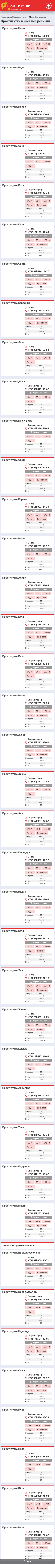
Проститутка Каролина (16, 302)
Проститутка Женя (13, 734)
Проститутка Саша (13, 1370)
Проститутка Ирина (14, 106)
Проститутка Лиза (13, 342)
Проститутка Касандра (16, 852)
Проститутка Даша (13, 381)
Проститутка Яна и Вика (17, 420)
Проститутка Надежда (15, 1331)
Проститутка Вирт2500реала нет (21, 1252)
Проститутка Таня (13, 1127)
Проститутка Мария (14, 1205)
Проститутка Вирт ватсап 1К (19, 1291)
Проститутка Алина (14, 577)
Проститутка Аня (12, 813)
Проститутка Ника (13, 1527)
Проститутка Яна (12, 970)
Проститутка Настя (13, 28)
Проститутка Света (13, 263)
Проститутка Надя (13, 67)
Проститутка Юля (13, 1409)
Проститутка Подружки (16, 1166)
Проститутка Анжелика (16, 1087)
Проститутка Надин (14, 891)
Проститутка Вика (13, 656)
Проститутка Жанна (14, 1009)
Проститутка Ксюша (14, 1048)
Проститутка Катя (13, 185)
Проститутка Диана (14, 773)
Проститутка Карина (14, 499)
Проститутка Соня (13, 145)
